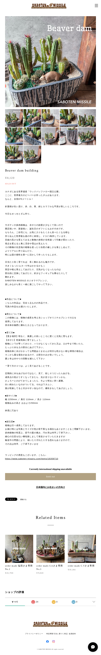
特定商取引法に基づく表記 (57, 634)
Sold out (50, 476)
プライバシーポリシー (34, 634)
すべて (15, 602)
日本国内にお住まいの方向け (50, 487)
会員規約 (72, 634)
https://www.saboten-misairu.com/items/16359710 (31, 459)
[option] (50, 61)
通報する (23, 499)
